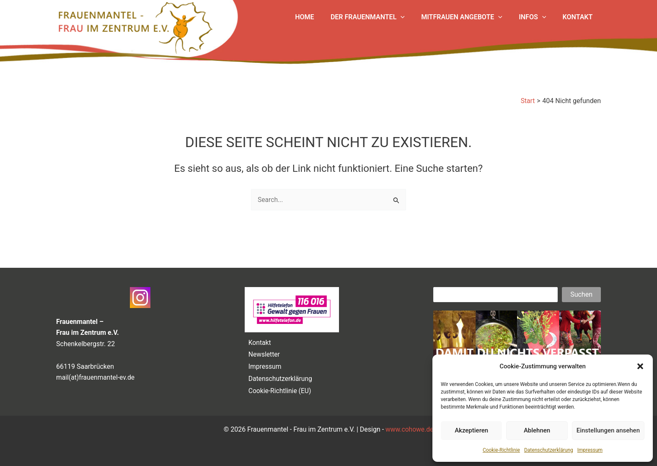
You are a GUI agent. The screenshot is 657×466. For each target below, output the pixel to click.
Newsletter (263, 352)
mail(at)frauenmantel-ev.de (96, 374)
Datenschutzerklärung (548, 450)
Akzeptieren (471, 430)
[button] (640, 366)
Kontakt (258, 339)
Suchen (581, 291)
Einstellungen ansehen (608, 430)
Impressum (590, 450)
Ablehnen (537, 430)
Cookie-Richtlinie (501, 450)
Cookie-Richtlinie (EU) (279, 390)
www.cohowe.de (409, 429)
